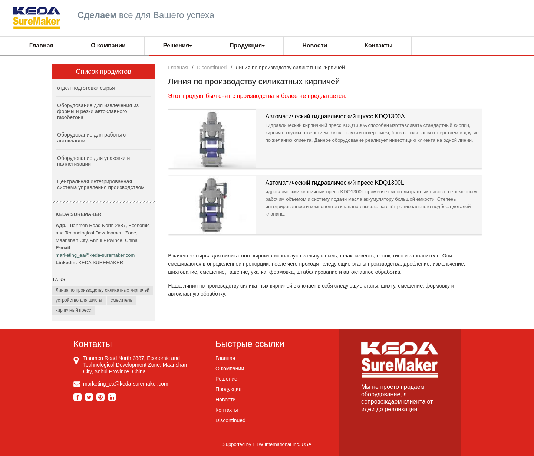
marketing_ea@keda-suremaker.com (95, 255)
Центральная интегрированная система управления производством (101, 184)
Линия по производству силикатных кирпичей (102, 290)
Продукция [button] (247, 45)
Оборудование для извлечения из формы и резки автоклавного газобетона (98, 111)
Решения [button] (177, 45)
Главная (41, 45)
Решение (226, 379)
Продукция (228, 389)
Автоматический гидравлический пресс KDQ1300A (335, 116)
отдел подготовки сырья (86, 88)
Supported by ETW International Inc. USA (267, 444)
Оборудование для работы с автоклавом (91, 138)
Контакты (378, 45)
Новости (314, 45)
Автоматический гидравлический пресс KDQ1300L (335, 183)
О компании (108, 45)
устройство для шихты (79, 300)
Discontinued (212, 67)
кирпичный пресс (73, 310)
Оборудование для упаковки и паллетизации (93, 161)
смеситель (121, 300)
